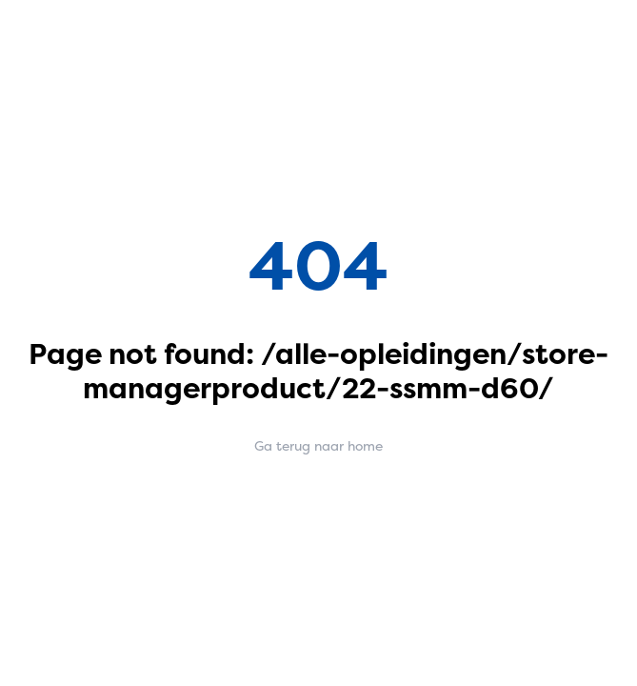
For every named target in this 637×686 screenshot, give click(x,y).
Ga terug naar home (318, 445)
